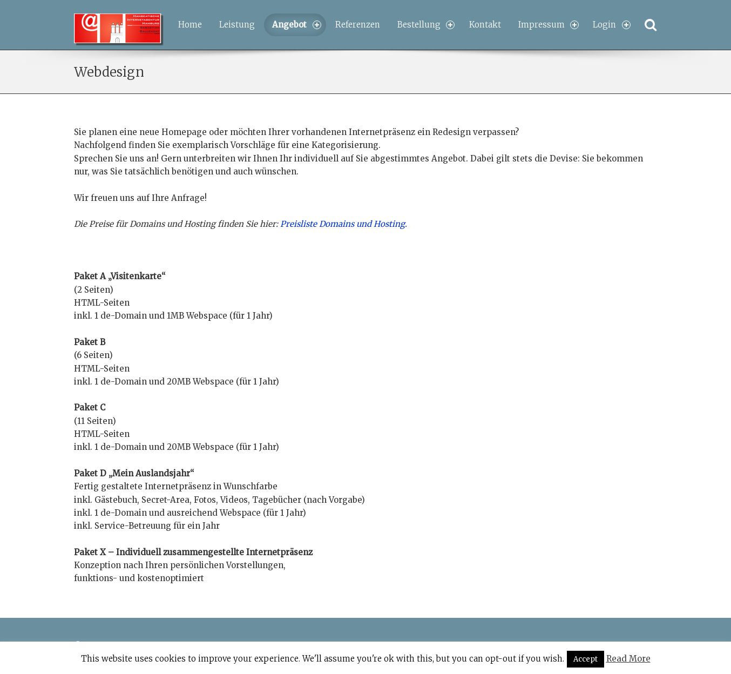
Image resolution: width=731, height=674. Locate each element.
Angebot (296, 24)
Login (611, 24)
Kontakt (485, 24)
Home (190, 24)
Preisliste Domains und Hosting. (343, 224)
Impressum (548, 24)
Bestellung (426, 24)
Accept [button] (585, 659)
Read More (628, 658)
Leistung (237, 24)
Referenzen (357, 24)
